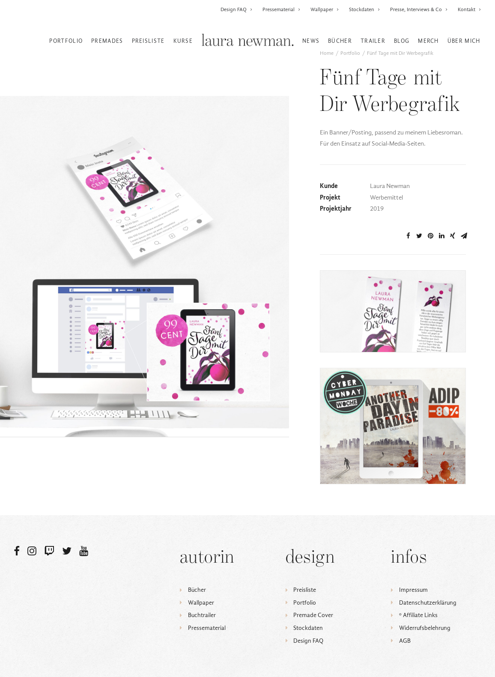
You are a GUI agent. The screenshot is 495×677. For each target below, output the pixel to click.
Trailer (373, 41)
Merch (428, 41)
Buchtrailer (202, 615)
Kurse (183, 41)
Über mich (463, 41)
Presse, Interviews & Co (419, 9)
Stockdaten (364, 9)
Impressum (413, 589)
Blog (401, 41)
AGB (405, 640)
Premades (107, 41)
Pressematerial (281, 9)
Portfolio (66, 41)
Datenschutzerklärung (427, 602)
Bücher (340, 41)
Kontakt (469, 9)
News (310, 41)
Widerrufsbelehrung (424, 628)
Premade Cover (313, 615)
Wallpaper (324, 9)
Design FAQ (237, 9)
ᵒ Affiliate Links (418, 615)
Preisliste (148, 41)
